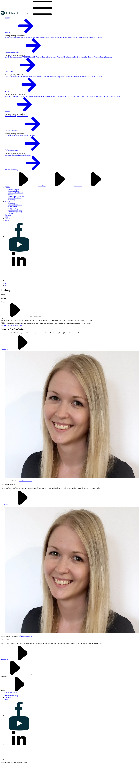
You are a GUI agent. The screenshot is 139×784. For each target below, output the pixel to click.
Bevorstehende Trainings (16, 196)
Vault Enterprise (79, 37)
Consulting (99, 37)
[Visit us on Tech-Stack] (8, 201)
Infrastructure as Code (15, 205)
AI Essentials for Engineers (26, 135)
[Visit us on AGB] (6, 699)
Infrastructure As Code (26, 52)
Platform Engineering (26, 150)
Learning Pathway (14, 191)
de (5, 283)
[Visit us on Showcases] (8, 215)
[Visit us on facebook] (19, 236)
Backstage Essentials (24, 155)
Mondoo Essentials (10, 116)
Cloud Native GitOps (88, 76)
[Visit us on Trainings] (7, 18)
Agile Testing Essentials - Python (51, 96)
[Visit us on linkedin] (19, 266)
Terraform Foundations (12, 37)
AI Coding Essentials (11, 135)
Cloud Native (23, 71)
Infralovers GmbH (11, 692)
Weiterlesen (19, 349)
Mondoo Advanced (22, 116)
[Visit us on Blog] (6, 217)
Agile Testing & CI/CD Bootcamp (91, 96)
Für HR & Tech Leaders (15, 193)
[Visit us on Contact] (7, 220)
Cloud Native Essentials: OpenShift (54, 76)
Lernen (21, 186)
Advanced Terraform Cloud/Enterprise (31, 37)
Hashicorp (22, 32)
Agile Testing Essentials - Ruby (71, 96)
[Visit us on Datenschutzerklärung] (11, 695)
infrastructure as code (25, 481)
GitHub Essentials (34, 96)
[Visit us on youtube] (19, 251)
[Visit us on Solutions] (7, 187)
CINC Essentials (30, 57)
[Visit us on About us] (7, 218)
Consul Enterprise (89, 37)
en (5, 285)
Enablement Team (13, 189)
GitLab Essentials (23, 96)
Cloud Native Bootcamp (12, 76)
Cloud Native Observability (73, 76)
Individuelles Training (26, 170)
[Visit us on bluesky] (19, 280)
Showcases (92, 186)
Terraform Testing (68, 37)
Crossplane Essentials (11, 155)
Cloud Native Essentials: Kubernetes (31, 76)
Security (22, 111)
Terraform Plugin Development (52, 37)
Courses (10, 194)
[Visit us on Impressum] (8, 697)
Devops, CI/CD (24, 91)
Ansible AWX (20, 57)
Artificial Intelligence (26, 130)
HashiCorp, (4, 325)
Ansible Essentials (10, 57)
